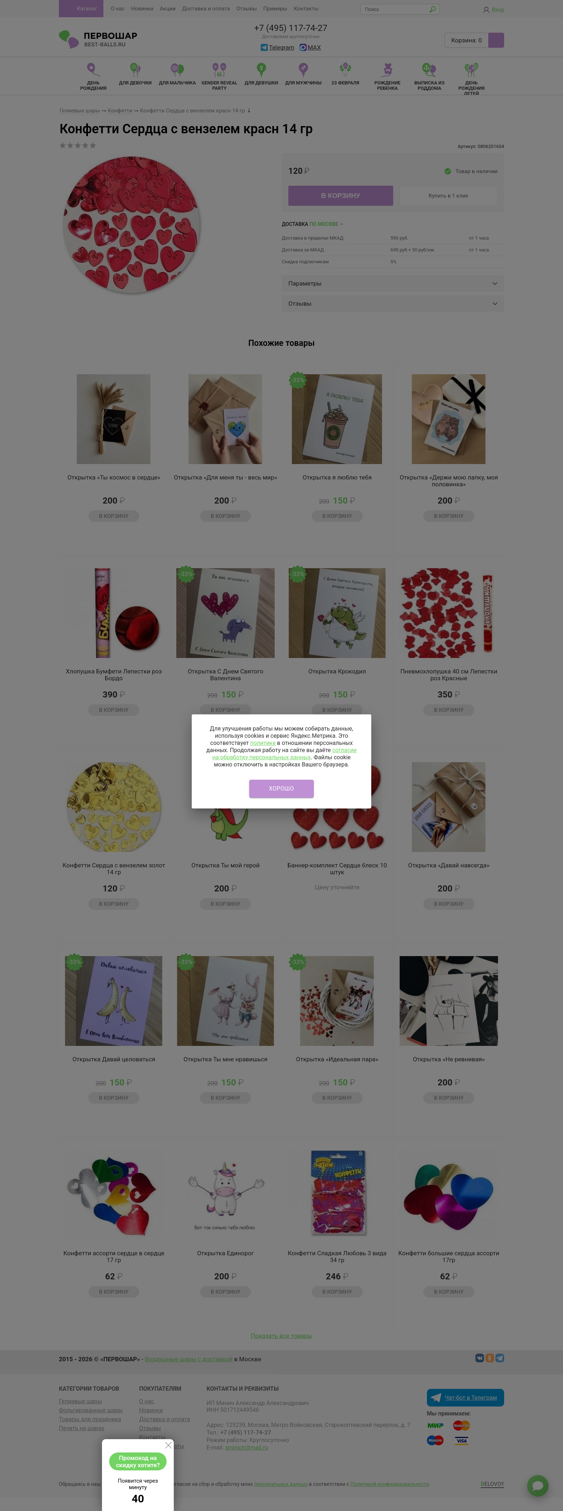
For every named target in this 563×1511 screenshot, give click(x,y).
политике (263, 743)
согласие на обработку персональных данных (284, 754)
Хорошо (281, 788)
